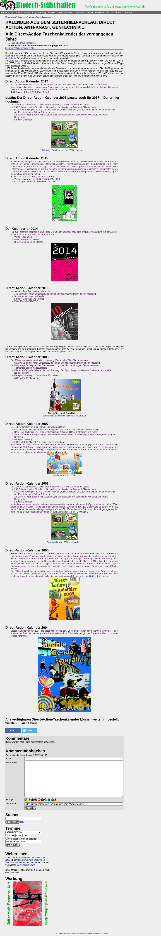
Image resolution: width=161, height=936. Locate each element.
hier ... (105, 633)
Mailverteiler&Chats (25, 865)
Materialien (117, 12)
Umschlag (51, 181)
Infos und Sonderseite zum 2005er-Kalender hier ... (87, 576)
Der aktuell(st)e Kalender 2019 (22, 43)
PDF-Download (79, 512)
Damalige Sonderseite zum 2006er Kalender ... (64, 150)
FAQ (106, 933)
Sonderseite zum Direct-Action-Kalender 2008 (64, 415)
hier (33, 723)
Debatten (79, 12)
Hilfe (22, 822)
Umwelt (52, 12)
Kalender (22, 17)
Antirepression (23, 12)
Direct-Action (7, 12)
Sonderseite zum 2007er (64, 475)
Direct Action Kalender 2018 (20, 48)
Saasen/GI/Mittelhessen (97, 12)
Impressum (98, 933)
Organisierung (39, 12)
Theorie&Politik (65, 12)
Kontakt (90, 933)
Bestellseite (10, 58)
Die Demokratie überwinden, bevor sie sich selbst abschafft (25, 861)
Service (128, 12)
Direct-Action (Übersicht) (40, 17)
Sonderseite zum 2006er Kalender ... (64, 542)
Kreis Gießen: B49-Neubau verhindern (23, 857)
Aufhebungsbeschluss (61, 351)
